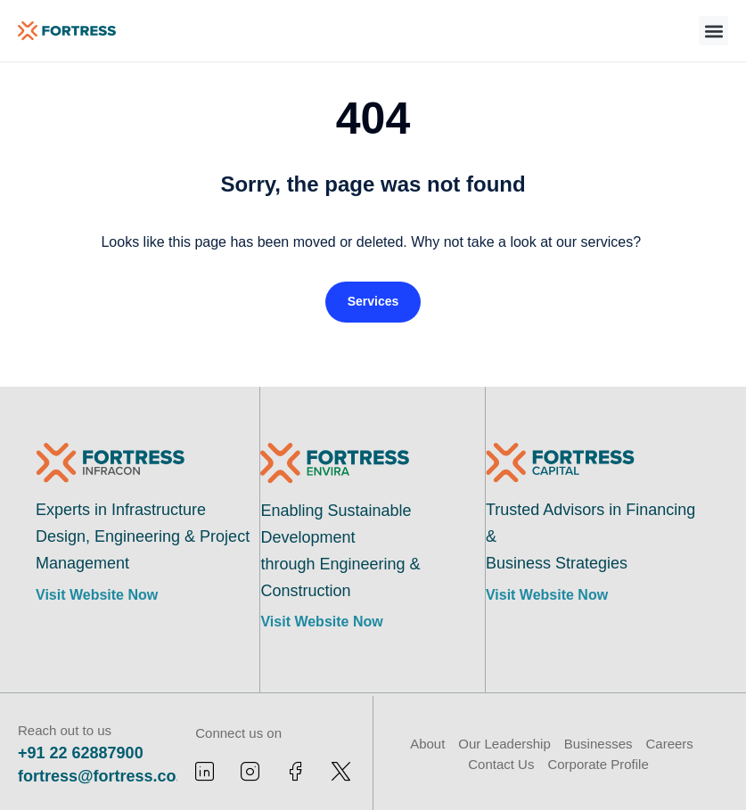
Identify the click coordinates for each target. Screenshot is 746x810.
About (427, 743)
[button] (713, 30)
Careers (669, 743)
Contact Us (501, 764)
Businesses (598, 743)
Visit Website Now (97, 594)
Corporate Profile (597, 764)
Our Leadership (504, 743)
